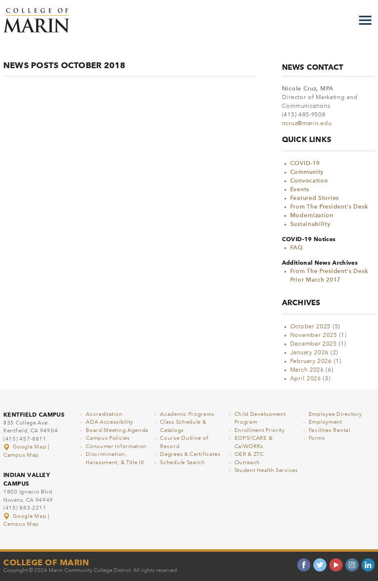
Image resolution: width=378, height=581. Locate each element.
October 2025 (310, 327)
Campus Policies (108, 438)
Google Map (25, 447)
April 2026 (305, 379)
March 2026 (307, 370)
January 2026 (309, 353)
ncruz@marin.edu (307, 123)
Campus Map (21, 455)
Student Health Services (266, 470)
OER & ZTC (249, 454)
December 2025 (313, 344)
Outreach (248, 462)
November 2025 (313, 335)
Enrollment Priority (260, 430)
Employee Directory (335, 414)
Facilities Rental (329, 430)
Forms (317, 438)
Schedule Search (182, 462)
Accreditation (104, 414)
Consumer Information (116, 446)
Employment (325, 422)
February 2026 (311, 361)
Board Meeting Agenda (117, 430)
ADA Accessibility (109, 422)
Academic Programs (187, 414)
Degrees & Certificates (190, 454)
